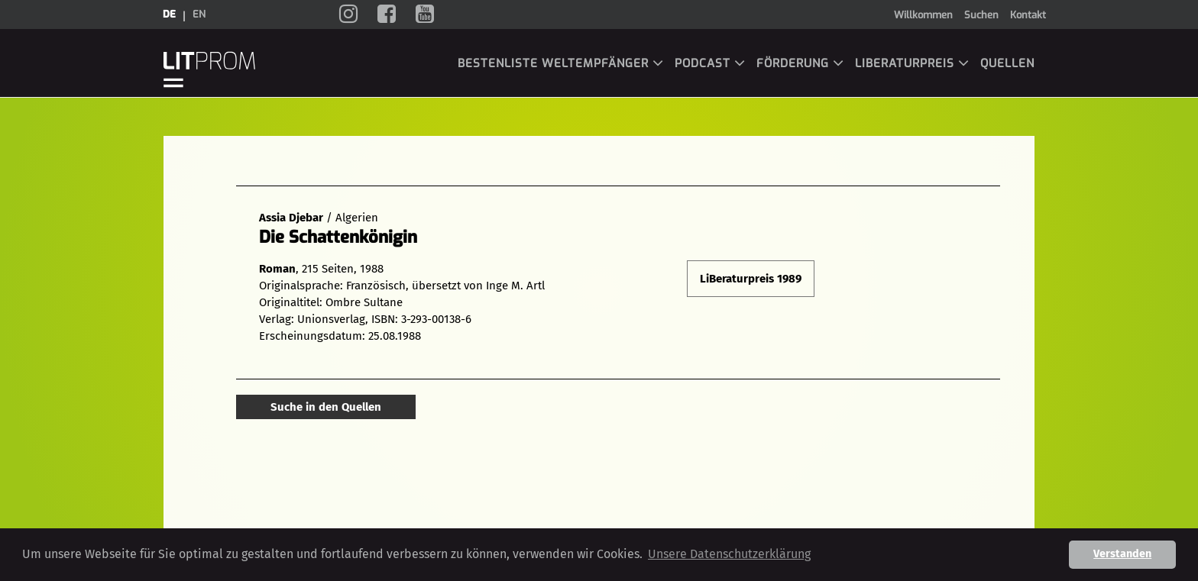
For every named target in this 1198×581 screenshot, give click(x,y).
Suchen (981, 14)
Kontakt (1028, 14)
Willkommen (923, 14)
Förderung (800, 63)
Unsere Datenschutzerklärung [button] (729, 554)
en (199, 14)
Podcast (710, 63)
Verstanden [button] (1122, 553)
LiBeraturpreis (912, 63)
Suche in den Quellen (325, 407)
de (169, 14)
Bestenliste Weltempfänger (561, 63)
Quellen (1007, 63)
